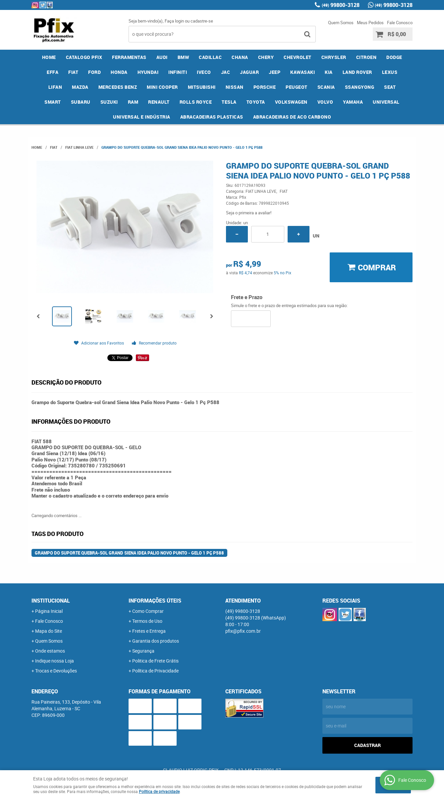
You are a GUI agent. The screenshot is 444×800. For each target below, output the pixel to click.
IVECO (204, 72)
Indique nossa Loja (54, 661)
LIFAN (55, 87)
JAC (225, 72)
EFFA (52, 72)
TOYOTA (256, 102)
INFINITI (177, 72)
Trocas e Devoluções (56, 670)
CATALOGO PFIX (84, 57)
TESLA (229, 102)
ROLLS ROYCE (196, 102)
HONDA (119, 72)
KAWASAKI (302, 72)
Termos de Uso (147, 621)
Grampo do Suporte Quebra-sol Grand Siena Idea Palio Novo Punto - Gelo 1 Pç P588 (129, 553)
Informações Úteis (155, 600)
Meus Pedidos (370, 23)
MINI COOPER (162, 87)
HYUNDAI (148, 72)
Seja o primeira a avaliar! (248, 213)
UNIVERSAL (386, 102)
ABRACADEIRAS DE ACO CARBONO (292, 117)
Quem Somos (341, 23)
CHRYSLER (333, 57)
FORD (94, 72)
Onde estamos (50, 651)
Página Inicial (49, 611)
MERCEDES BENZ (117, 87)
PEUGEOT (296, 87)
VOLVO (325, 102)
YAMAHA (353, 102)
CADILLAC (210, 57)
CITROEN (366, 57)
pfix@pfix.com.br (243, 631)
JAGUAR (249, 72)
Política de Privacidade (155, 670)
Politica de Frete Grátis (155, 661)
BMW (183, 57)
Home (49, 57)
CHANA (240, 57)
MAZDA (80, 87)
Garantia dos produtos (155, 641)
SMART (52, 102)
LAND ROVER (357, 72)
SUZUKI (109, 102)
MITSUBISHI (202, 87)
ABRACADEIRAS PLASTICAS (211, 117)
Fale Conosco (400, 23)
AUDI (162, 57)
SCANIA (326, 87)
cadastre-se (202, 21)
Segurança (143, 651)
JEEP (274, 72)
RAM (133, 102)
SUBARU (80, 102)
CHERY (266, 57)
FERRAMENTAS (129, 57)
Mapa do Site (48, 631)
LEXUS (390, 72)
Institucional (50, 600)
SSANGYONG (359, 87)
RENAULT (159, 102)
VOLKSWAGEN (291, 102)
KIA (329, 72)
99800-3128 (341, 5)
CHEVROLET (297, 57)
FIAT (73, 72)
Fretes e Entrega (149, 631)
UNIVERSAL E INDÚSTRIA (141, 117)
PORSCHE (264, 87)
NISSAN (235, 87)
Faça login (174, 21)
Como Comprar (148, 611)
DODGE (394, 57)
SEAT (390, 87)
